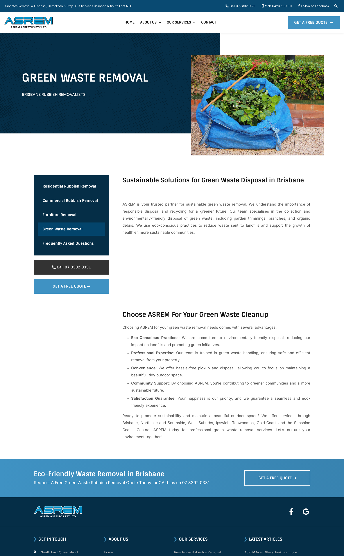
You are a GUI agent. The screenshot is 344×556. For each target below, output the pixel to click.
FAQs (108, 511)
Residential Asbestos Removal (197, 491)
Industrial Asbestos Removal (196, 511)
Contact (208, 22)
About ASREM (114, 501)
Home (129, 22)
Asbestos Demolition (190, 521)
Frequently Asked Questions (68, 243)
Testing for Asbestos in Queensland (272, 507)
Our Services (181, 22)
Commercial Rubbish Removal (70, 200)
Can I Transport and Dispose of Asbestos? (276, 533)
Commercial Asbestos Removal (198, 501)
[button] (336, 6)
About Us (150, 22)
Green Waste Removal (62, 229)
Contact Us (113, 521)
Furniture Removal (59, 214)
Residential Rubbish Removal (69, 186)
